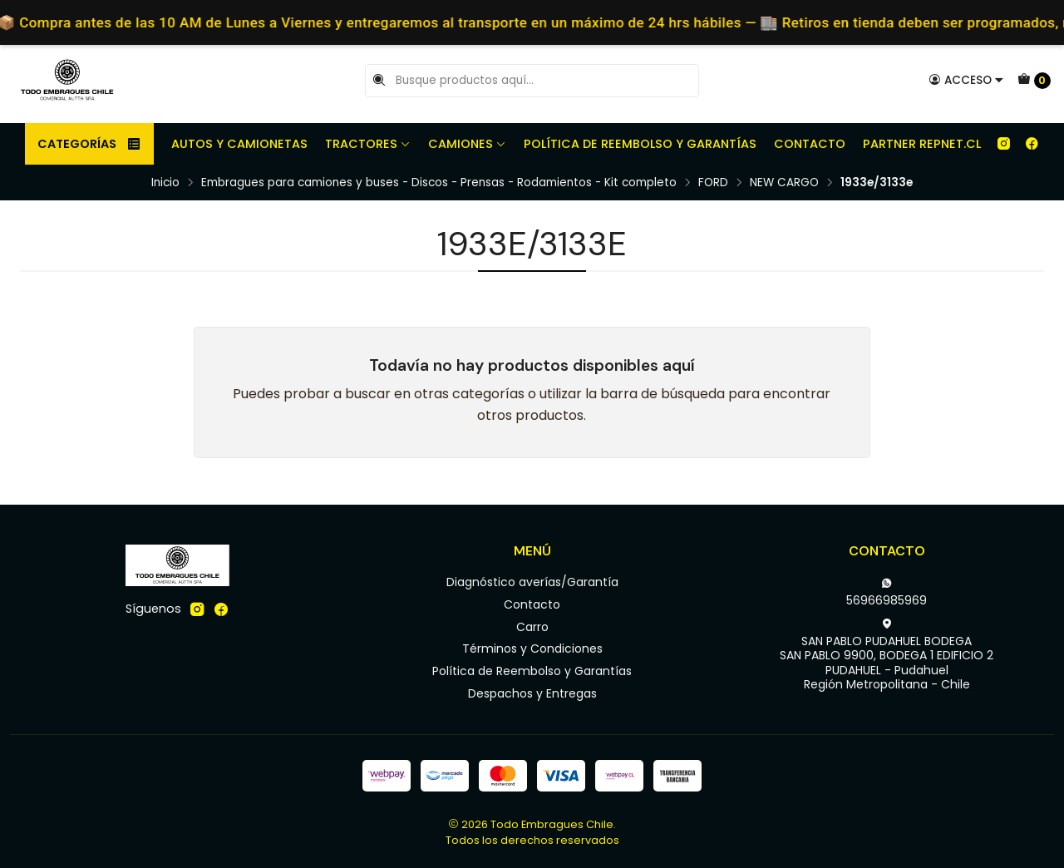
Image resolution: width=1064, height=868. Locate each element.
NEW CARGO (784, 183)
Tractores (368, 144)
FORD (713, 183)
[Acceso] (966, 79)
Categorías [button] (89, 144)
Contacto (809, 144)
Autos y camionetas (239, 144)
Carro (532, 627)
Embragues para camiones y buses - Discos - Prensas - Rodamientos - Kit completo (439, 183)
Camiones (467, 144)
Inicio (165, 183)
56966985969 (886, 593)
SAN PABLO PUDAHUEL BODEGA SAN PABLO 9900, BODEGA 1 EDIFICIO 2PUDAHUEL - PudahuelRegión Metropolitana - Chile (886, 655)
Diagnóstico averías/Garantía (532, 582)
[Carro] (1034, 80)
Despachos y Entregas (532, 693)
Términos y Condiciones (532, 648)
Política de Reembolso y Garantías (640, 144)
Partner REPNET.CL (922, 144)
